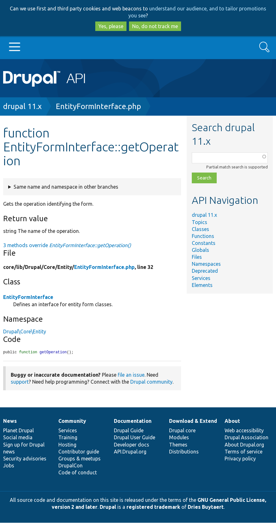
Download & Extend (193, 421)
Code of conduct (77, 473)
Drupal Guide (129, 431)
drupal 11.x (22, 106)
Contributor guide (78, 452)
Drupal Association (246, 438)
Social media (17, 438)
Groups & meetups (79, 459)
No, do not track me (155, 26)
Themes (178, 445)
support (20, 382)
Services (201, 278)
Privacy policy (240, 459)
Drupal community (151, 382)
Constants (203, 243)
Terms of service (243, 452)
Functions (203, 236)
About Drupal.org (244, 445)
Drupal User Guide (134, 438)
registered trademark (153, 507)
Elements (202, 285)
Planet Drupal (18, 431)
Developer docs (131, 445)
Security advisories (24, 459)
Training (67, 438)
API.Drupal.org (130, 452)
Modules (179, 438)
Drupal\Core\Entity (24, 331)
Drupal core (182, 431)
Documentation (132, 421)
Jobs (8, 466)
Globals (200, 250)
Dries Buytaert (206, 507)
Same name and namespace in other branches (66, 187)
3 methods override (67, 245)
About (232, 421)
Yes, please (110, 26)
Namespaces (206, 264)
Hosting (67, 445)
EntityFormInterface (28, 297)
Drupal (108, 507)
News (10, 421)
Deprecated (205, 271)
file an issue (131, 375)
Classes (200, 229)
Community (72, 421)
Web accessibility (244, 431)
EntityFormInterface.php (98, 106)
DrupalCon (70, 466)
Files (197, 257)
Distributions (184, 452)
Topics (199, 222)
